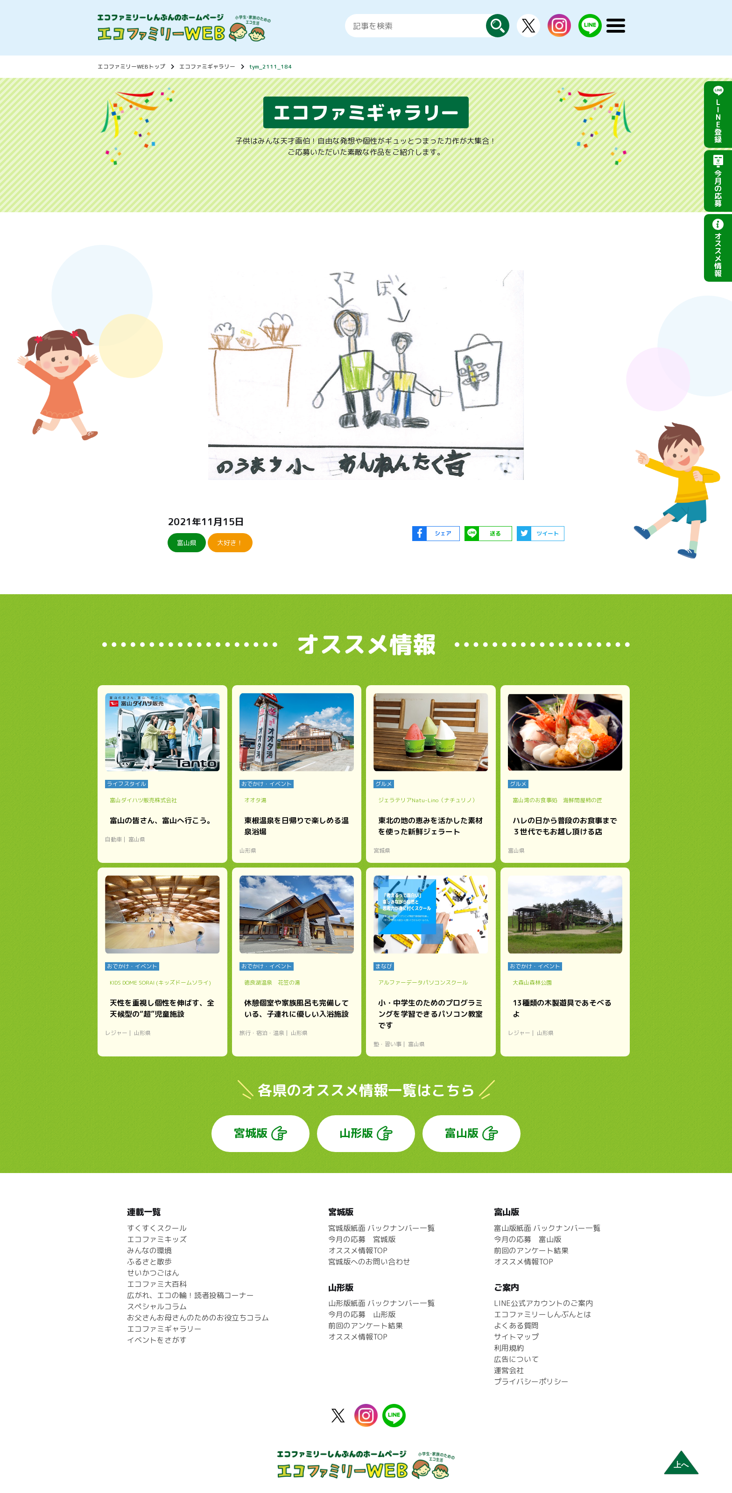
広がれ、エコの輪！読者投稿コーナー (190, 1295)
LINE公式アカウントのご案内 (543, 1303)
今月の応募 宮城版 (361, 1239)
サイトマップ (516, 1337)
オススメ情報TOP (357, 1250)
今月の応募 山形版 (361, 1314)
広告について (516, 1359)
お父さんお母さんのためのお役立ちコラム (198, 1317)
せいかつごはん (153, 1273)
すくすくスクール (157, 1228)
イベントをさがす (157, 1340)
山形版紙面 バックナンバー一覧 (381, 1303)
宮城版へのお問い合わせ (369, 1262)
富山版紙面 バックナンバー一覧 (547, 1228)
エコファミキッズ (157, 1239)
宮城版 (250, 1133)
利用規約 (509, 1348)
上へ (681, 1465)
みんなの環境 (149, 1250)
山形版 (356, 1133)
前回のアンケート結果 (365, 1325)
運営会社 (509, 1370)
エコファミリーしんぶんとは (542, 1314)
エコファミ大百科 (157, 1284)
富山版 (462, 1133)
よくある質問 (516, 1325)
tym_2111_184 (270, 66)
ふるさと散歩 (149, 1262)
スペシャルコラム (157, 1306)
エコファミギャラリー (207, 66)
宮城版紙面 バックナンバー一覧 (381, 1228)
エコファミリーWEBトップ (131, 66)
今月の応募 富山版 (527, 1239)
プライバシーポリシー (531, 1381)
